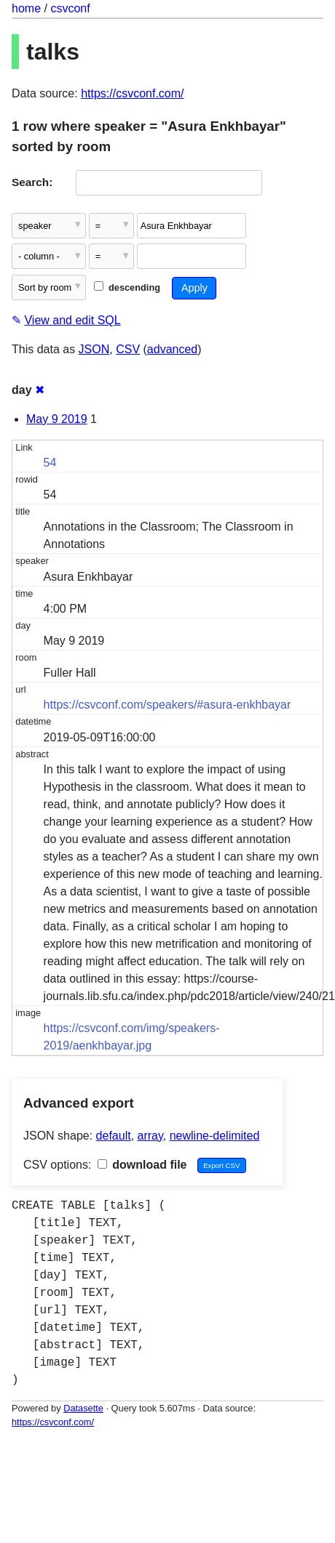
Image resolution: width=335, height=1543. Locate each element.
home (26, 8)
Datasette (83, 1408)
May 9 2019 (56, 419)
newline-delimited (215, 1135)
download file (142, 1165)
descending (127, 287)
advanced (172, 349)
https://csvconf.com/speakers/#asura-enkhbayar (167, 704)
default (113, 1135)
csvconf (70, 8)
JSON (94, 349)
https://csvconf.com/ (132, 93)
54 (50, 462)
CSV (128, 349)
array (150, 1135)
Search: (32, 182)
